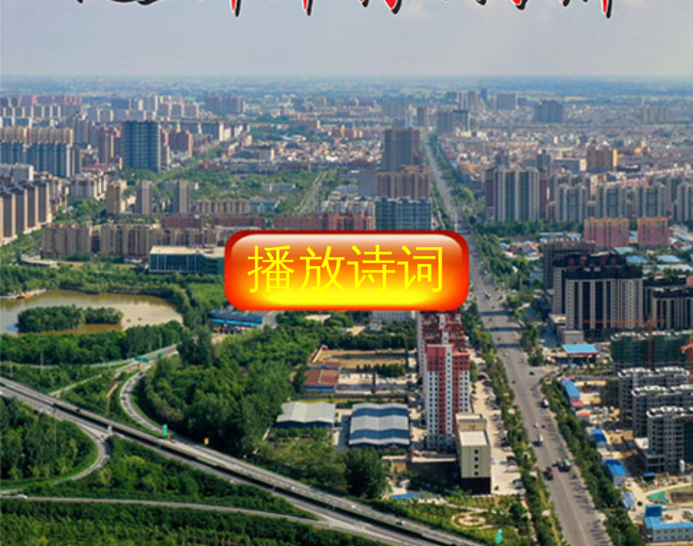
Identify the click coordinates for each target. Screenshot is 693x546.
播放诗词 (347, 268)
